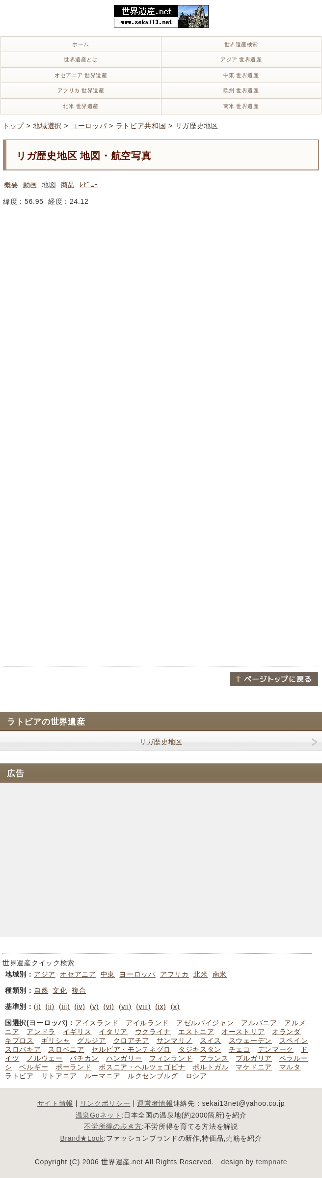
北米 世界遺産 (81, 106)
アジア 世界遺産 (241, 59)
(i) (37, 1006)
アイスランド (96, 1023)
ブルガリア (254, 1058)
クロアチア (131, 1040)
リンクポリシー (105, 1103)
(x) (175, 1006)
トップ (13, 126)
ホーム (80, 44)
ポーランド (73, 1067)
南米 (220, 974)
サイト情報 (55, 1103)
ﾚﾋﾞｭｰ (89, 185)
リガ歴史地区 (161, 742)
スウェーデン (250, 1040)
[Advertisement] (119, 500)
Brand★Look (82, 1138)
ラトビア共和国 (141, 126)
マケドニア (254, 1067)
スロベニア (66, 1049)
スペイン (293, 1040)
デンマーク (276, 1049)
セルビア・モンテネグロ (131, 1049)
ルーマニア (102, 1076)
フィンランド (170, 1058)
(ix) (160, 1006)
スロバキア (23, 1049)
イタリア (113, 1032)
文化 (60, 990)
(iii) (64, 1006)
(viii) (143, 1006)
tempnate (271, 1162)
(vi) (109, 1006)
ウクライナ (153, 1032)
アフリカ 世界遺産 (81, 90)
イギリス (77, 1032)
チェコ (239, 1049)
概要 (11, 185)
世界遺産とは (81, 59)
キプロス (19, 1040)
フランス (214, 1058)
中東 (108, 974)
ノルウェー (45, 1058)
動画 (30, 185)
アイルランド (147, 1023)
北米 (200, 974)
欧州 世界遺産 (241, 90)
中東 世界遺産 (241, 75)
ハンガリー (124, 1058)
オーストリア (243, 1032)
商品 (68, 185)
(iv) (79, 1006)
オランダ (286, 1032)
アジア (44, 974)
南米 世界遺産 (241, 106)
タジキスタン (199, 1049)
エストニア (196, 1032)
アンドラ (41, 1032)
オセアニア (78, 974)
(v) (94, 1006)
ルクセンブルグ (153, 1076)
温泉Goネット (99, 1115)
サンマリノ (175, 1040)
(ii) (50, 1006)
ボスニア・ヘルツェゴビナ (142, 1067)
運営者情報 (155, 1103)
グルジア (91, 1040)
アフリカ (174, 974)
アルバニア (259, 1023)
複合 (79, 990)
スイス (210, 1040)
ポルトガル (210, 1067)
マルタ (290, 1067)
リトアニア (59, 1076)
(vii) (125, 1006)
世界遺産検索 (241, 44)
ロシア (196, 1076)
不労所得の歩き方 (113, 1126)
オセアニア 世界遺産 (80, 75)
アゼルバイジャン (205, 1023)
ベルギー (33, 1067)
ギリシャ (55, 1040)
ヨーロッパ (89, 126)
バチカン (84, 1058)
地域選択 (47, 126)
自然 (41, 990)
